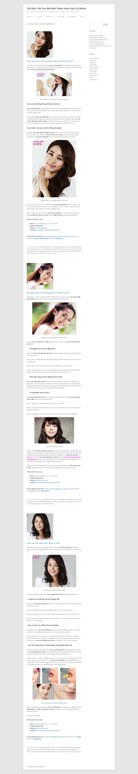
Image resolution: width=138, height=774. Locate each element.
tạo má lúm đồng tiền (47, 751)
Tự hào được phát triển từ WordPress (36, 766)
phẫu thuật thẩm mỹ (73, 249)
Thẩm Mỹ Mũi (92, 73)
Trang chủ (30, 16)
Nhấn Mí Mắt (92, 64)
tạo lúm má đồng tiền (58, 501)
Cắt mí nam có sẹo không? (96, 35)
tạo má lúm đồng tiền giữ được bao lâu (65, 251)
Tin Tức (82, 16)
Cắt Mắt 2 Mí (49, 16)
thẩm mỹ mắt (40, 253)
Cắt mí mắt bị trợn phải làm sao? (97, 37)
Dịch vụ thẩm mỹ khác (41, 238)
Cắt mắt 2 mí (59, 238)
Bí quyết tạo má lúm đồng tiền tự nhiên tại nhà (48, 292)
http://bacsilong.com (42, 228)
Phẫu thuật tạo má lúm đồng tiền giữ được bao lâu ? (50, 61)
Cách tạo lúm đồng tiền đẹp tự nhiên (43, 543)
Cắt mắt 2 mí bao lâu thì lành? (97, 43)
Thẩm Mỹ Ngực (93, 75)
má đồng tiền (77, 247)
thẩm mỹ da (57, 751)
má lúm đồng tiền (31, 249)
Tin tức (32, 491)
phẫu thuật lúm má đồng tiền (44, 249)
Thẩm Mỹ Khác (72, 16)
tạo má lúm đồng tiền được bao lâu (46, 251)
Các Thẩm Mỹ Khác (45, 247)
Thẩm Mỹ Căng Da (94, 67)
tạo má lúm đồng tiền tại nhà (71, 501)
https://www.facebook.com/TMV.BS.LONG (48, 230)
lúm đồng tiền (60, 247)
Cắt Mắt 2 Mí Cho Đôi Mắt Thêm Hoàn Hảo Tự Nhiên (56, 8)
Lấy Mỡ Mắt (92, 62)
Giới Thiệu (39, 16)
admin (55, 253)
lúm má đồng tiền (69, 247)
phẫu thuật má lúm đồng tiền (60, 249)
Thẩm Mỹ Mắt (60, 16)
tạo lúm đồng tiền (62, 749)
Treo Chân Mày (93, 79)
